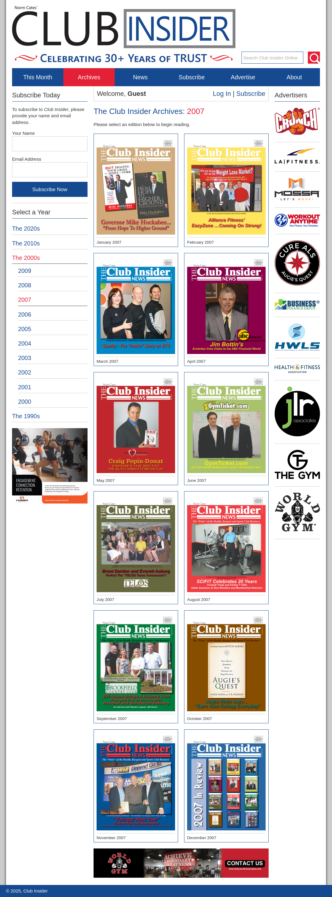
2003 (24, 358)
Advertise (243, 77)
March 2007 (136, 310)
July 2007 (136, 548)
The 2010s (26, 243)
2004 (24, 343)
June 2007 (226, 429)
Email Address (26, 159)
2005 (24, 329)
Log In (222, 93)
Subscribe (192, 77)
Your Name (23, 133)
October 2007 (226, 667)
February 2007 (226, 190)
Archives (89, 77)
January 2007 (136, 190)
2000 (24, 401)
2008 (24, 285)
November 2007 (136, 786)
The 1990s (26, 416)
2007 (24, 299)
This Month (37, 77)
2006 (24, 314)
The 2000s (26, 257)
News (140, 77)
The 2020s (26, 228)
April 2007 (226, 310)
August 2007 (226, 548)
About (294, 77)
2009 (24, 270)
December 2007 (226, 786)
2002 (24, 372)
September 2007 (136, 667)
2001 (24, 387)
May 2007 (136, 429)
